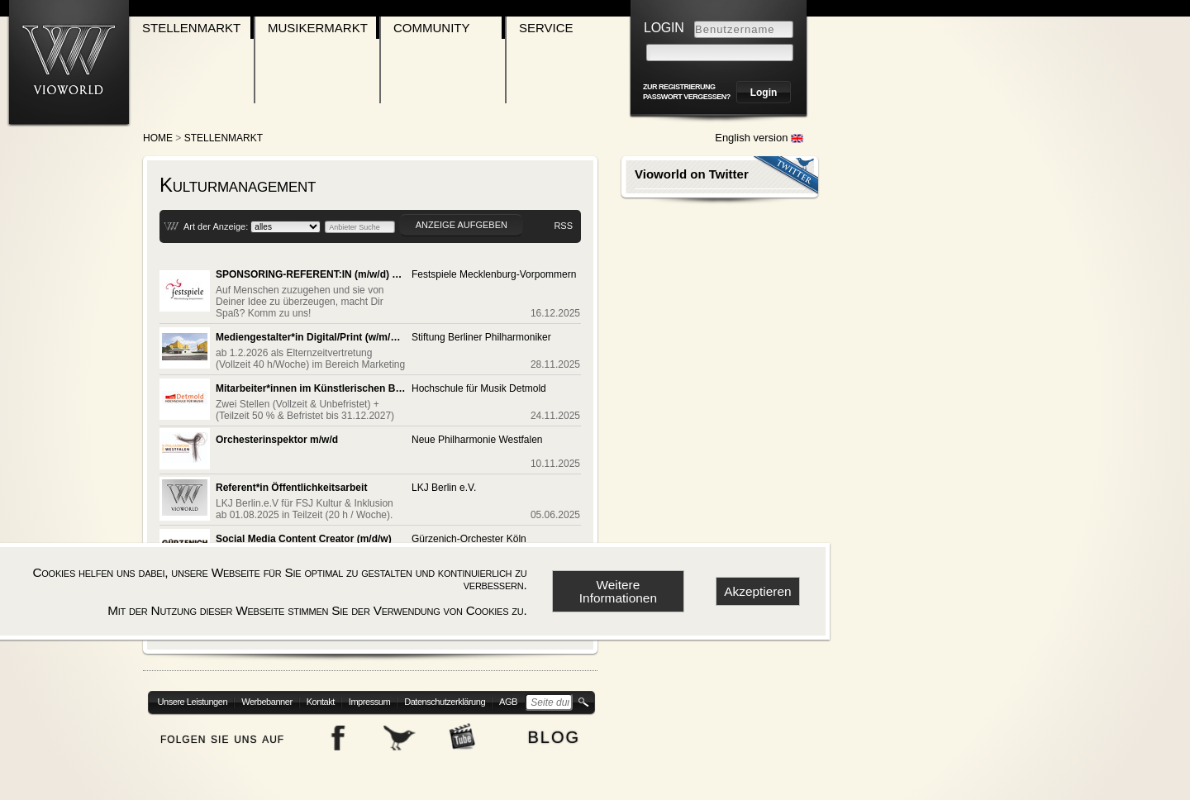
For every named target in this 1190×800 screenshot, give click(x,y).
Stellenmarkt (191, 28)
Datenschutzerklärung (444, 702)
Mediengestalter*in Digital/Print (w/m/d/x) (311, 337)
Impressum (369, 702)
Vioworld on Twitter (692, 174)
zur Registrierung (679, 87)
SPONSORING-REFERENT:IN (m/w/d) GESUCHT (311, 274)
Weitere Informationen (618, 591)
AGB (508, 702)
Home (158, 138)
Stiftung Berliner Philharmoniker (481, 337)
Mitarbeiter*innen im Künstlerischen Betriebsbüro (311, 388)
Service (546, 28)
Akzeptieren (757, 591)
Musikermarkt (318, 28)
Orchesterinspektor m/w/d (277, 439)
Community (431, 28)
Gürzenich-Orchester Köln (469, 539)
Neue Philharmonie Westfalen (477, 439)
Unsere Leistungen (193, 702)
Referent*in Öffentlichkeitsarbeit (291, 487)
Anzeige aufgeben (461, 225)
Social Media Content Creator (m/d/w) (304, 539)
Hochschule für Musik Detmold (479, 388)
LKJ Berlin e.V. (444, 487)
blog (553, 735)
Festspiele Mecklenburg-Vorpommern (494, 274)
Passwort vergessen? (687, 97)
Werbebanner (267, 702)
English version (759, 137)
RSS (563, 226)
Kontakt (321, 702)
